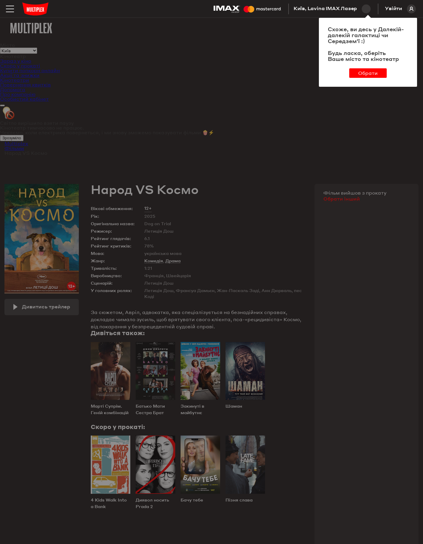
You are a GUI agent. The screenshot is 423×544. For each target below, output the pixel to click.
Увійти (400, 8)
